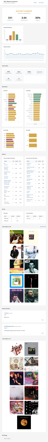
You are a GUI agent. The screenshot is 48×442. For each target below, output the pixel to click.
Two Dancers (6, 186)
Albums (35, 2)
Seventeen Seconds (30, 167)
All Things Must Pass (9, 326)
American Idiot (30, 199)
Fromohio (29, 175)
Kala (5, 198)
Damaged (29, 182)
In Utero (28, 191)
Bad (5, 194)
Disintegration (29, 179)
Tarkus (5, 190)
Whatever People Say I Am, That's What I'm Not (7, 182)
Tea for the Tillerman (6, 168)
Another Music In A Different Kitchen (30, 171)
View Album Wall (43, 226)
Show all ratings (7, 438)
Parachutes (29, 163)
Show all (35, 124)
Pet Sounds (6, 202)
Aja (4, 163)
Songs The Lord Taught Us (30, 187)
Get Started (41, 2)
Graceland (6, 176)
